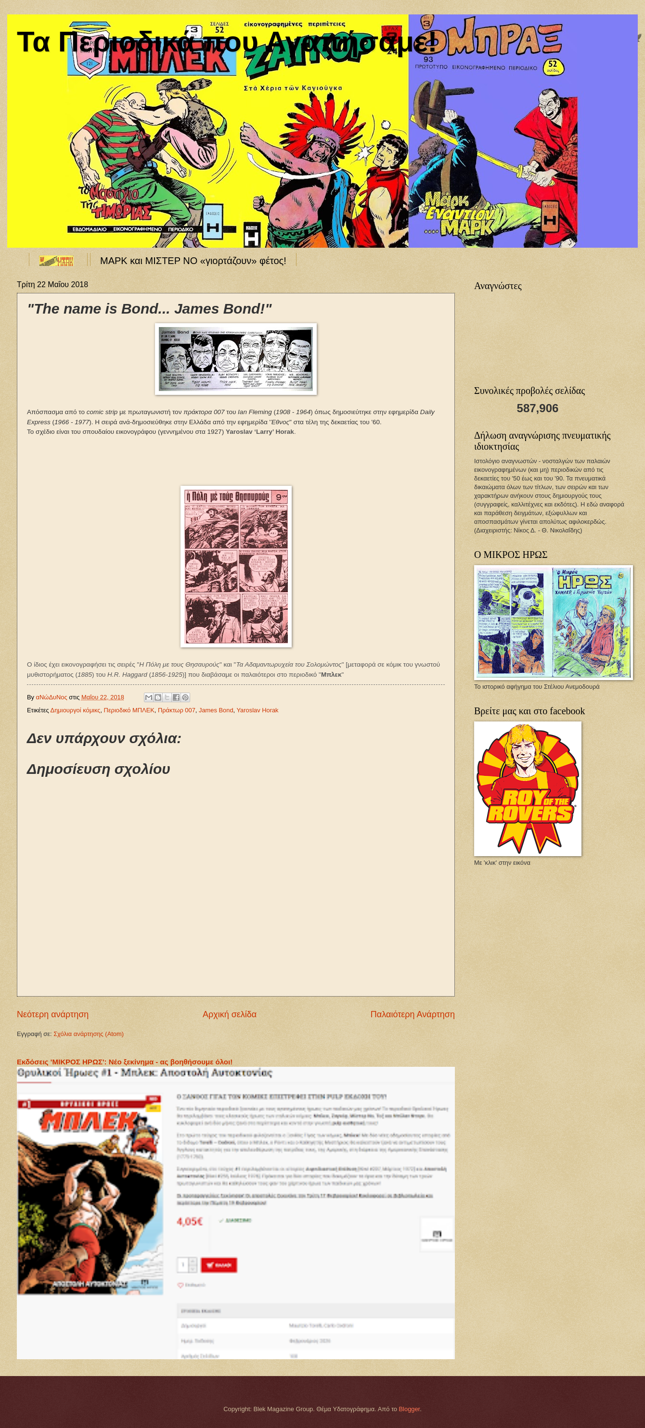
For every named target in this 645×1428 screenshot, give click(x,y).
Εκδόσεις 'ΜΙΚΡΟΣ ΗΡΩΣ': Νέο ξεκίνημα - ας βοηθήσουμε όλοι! (124, 1062)
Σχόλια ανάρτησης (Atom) (88, 1033)
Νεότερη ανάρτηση (53, 1014)
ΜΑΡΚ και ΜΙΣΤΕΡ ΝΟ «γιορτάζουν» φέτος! (193, 260)
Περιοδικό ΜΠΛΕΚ (129, 710)
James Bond (216, 710)
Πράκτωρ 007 (176, 710)
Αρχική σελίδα (230, 1014)
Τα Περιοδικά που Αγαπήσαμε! (227, 41)
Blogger (409, 1409)
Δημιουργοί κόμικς (76, 710)
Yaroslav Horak (257, 710)
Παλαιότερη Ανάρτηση (413, 1014)
